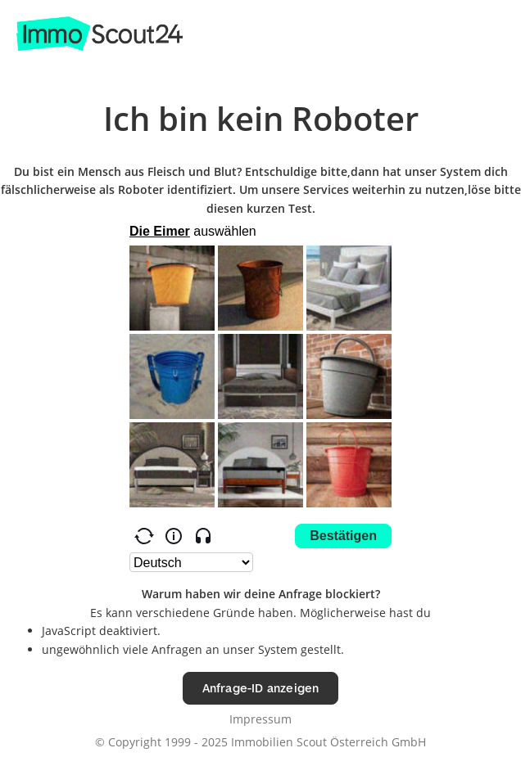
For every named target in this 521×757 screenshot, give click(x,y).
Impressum (260, 719)
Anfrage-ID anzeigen (260, 688)
